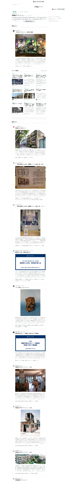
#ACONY (24, 66)
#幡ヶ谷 (16, 360)
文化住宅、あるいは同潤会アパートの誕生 (41, 90)
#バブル (20, 360)
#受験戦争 (29, 325)
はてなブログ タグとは (51, 18)
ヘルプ (57, 18)
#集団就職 (36, 325)
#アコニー (20, 66)
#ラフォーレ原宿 (41, 279)
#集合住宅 (26, 401)
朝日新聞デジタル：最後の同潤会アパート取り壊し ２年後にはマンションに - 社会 (41, 76)
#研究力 (29, 280)
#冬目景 (16, 66)
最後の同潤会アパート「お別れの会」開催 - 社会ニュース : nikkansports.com (41, 104)
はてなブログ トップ (15, 4)
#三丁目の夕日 (40, 325)
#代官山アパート (38, 198)
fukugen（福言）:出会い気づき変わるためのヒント (22, 250)
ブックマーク (14, 88)
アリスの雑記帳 (17, 126)
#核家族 (25, 326)
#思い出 (31, 157)
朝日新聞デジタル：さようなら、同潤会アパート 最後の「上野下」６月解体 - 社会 (29, 104)
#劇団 (23, 360)
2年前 (20, 30)
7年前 (21, 365)
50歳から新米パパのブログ (19, 331)
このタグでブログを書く (61, 9)
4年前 (32, 250)
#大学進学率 (24, 325)
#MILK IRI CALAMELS (35, 199)
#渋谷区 (41, 199)
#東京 (16, 157)
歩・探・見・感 (17, 162)
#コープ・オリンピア (23, 280)
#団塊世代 (19, 325)
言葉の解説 (14, 11)
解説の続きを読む (29, 21)
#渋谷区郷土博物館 (25, 198)
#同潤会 (36, 401)
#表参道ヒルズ (20, 157)
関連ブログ (27, 11)
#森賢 (30, 279)
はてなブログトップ (51, 19)
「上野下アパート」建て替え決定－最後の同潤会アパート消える (29, 90)
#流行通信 (27, 279)
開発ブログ (60, 18)
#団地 (16, 326)
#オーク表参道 (34, 279)
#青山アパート (31, 198)
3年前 (21, 126)
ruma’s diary (17, 30)
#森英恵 (16, 279)
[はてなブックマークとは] (18, 70)
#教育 (32, 325)
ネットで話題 (20, 11)
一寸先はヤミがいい (18, 285)
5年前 (23, 285)
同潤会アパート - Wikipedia (17, 103)
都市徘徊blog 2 (17, 365)
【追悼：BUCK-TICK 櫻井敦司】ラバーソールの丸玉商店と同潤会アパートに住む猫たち (17, 76)
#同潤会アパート (30, 66)
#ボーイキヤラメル (27, 199)
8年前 (21, 478)
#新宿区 (22, 401)
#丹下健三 (17, 280)
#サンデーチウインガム (19, 199)
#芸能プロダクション (28, 360)
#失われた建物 (17, 401)
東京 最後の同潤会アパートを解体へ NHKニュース (29, 76)
